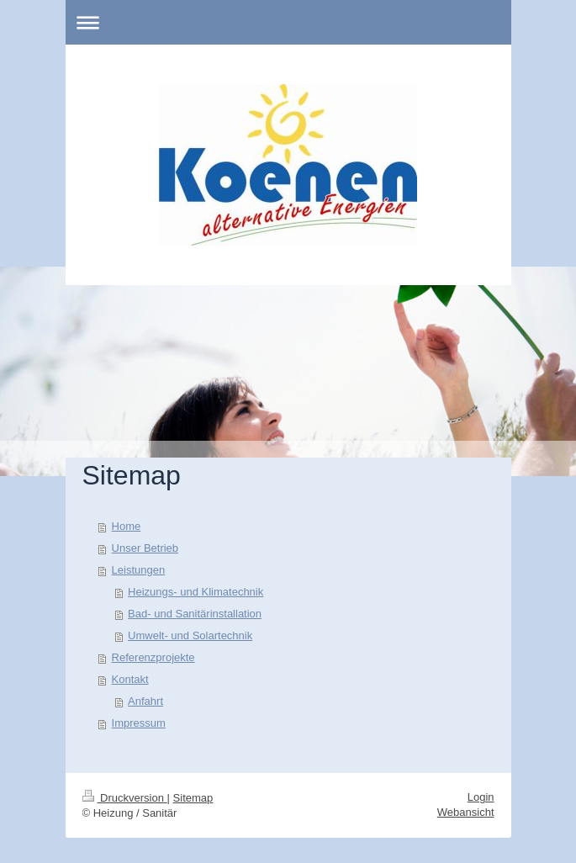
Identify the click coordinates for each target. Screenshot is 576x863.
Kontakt (130, 679)
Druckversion (124, 798)
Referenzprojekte (153, 657)
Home (126, 526)
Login (481, 797)
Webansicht (465, 812)
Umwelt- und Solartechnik (190, 635)
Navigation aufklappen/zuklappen (288, 22)
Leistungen (139, 570)
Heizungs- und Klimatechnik (195, 591)
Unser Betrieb (145, 548)
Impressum (139, 723)
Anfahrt (145, 701)
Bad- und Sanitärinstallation (195, 613)
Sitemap (193, 798)
